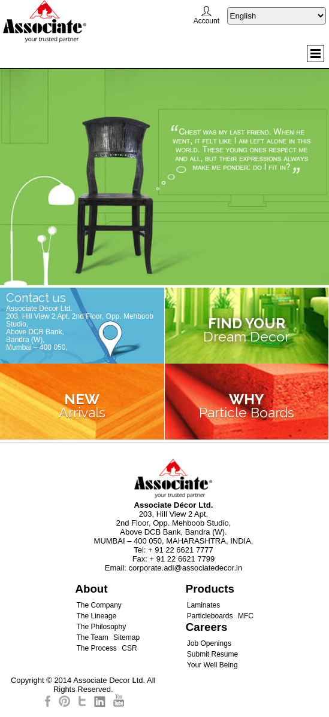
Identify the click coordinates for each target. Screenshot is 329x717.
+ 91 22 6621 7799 (182, 558)
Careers (207, 627)
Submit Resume (212, 654)
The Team (92, 637)
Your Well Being (212, 665)
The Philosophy (101, 627)
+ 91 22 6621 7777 (180, 549)
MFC (245, 616)
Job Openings (209, 643)
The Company (98, 605)
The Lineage (96, 616)
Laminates (203, 605)
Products (210, 588)
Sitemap (126, 637)
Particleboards (210, 616)
